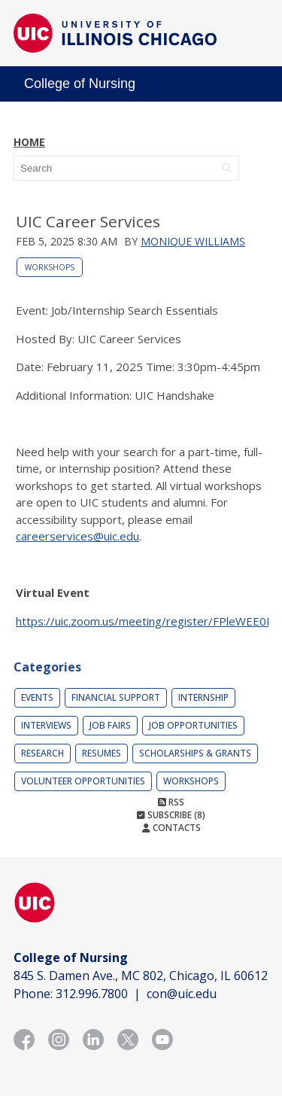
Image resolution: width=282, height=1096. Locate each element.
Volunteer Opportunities (83, 781)
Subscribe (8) (171, 814)
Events (37, 697)
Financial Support (115, 697)
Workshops (49, 267)
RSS (171, 802)
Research (42, 753)
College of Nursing (79, 83)
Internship (203, 697)
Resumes (101, 753)
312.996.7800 (92, 993)
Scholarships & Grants (195, 753)
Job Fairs (110, 725)
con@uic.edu (182, 993)
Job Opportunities (193, 725)
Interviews (46, 725)
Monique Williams (193, 241)
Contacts (171, 827)
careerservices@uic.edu (77, 535)
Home (29, 142)
